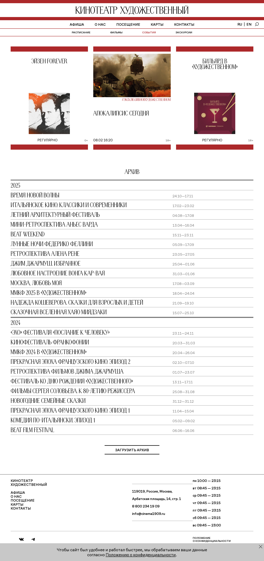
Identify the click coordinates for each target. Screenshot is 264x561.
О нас (100, 24)
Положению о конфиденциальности (141, 554)
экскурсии (184, 32)
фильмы (116, 32)
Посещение (128, 24)
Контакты (184, 24)
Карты (157, 24)
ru (239, 24)
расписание (81, 32)
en (249, 24)
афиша (77, 24)
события (149, 32)
